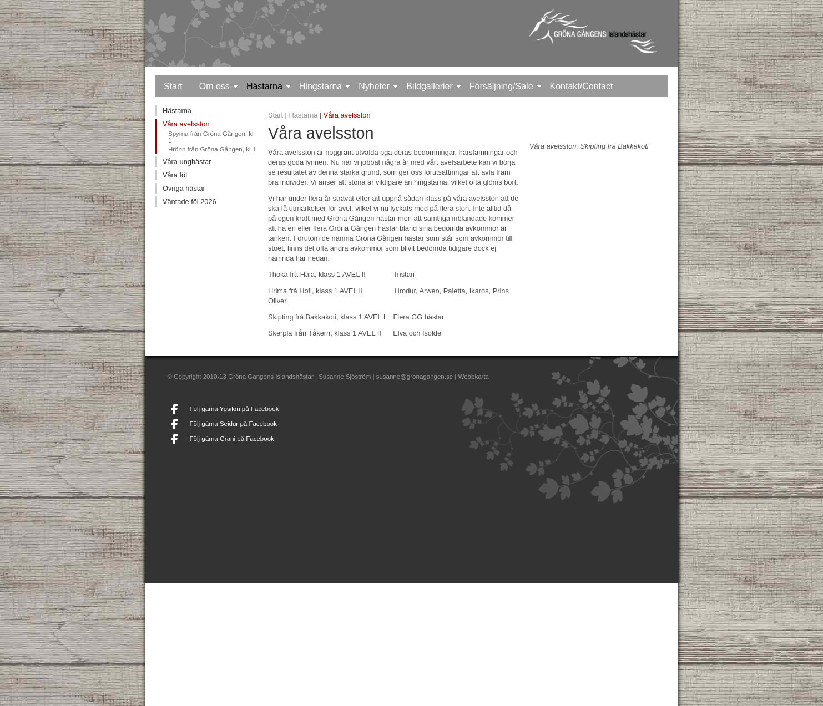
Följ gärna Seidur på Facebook (233, 423)
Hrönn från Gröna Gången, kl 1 (212, 149)
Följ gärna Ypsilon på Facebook (234, 408)
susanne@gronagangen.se (414, 376)
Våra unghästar (187, 162)
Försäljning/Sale (501, 86)
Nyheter (374, 86)
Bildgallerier (429, 86)
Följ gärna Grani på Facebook (232, 438)
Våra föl (175, 175)
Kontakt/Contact (581, 86)
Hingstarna (320, 86)
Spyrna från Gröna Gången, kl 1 (211, 137)
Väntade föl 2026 (189, 201)
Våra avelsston (186, 124)
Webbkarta (473, 376)
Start (173, 86)
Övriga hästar (184, 188)
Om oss (214, 86)
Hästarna (264, 86)
